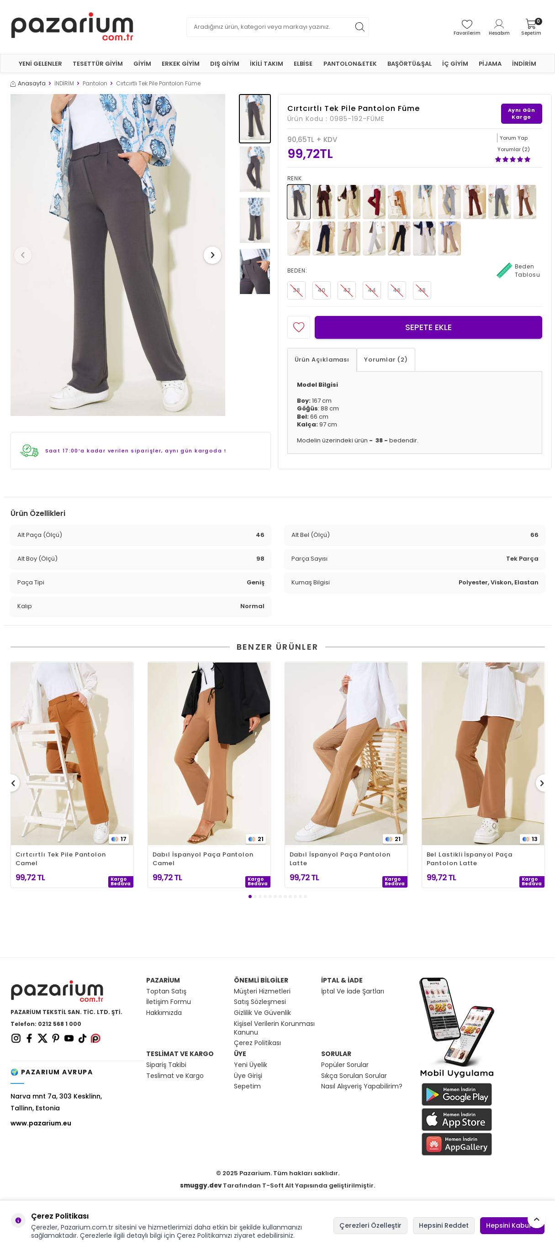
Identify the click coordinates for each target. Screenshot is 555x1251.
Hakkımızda (164, 1013)
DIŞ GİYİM (224, 63)
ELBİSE (303, 63)
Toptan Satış (166, 991)
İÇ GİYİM (455, 63)
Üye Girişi (248, 1076)
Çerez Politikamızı (204, 1235)
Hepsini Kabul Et (512, 1225)
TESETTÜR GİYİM (98, 63)
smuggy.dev (201, 1185)
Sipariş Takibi (166, 1065)
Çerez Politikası (257, 1043)
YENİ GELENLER (40, 63)
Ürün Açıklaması (322, 359)
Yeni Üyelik (250, 1065)
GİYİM (142, 63)
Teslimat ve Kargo (175, 1076)
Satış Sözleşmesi (260, 1002)
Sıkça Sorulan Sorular (354, 1076)
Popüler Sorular (345, 1065)
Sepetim (247, 1086)
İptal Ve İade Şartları (352, 991)
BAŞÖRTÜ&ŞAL (409, 63)
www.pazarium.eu (41, 1123)
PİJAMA (490, 63)
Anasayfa (28, 83)
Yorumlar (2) (386, 359)
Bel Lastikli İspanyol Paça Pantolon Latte (470, 858)
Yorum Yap (514, 138)
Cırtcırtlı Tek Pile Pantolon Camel (61, 858)
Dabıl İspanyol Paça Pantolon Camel (203, 858)
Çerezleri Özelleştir (370, 1225)
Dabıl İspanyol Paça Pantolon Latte (340, 858)
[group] (118, 255)
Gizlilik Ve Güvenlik (262, 1013)
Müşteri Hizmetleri (262, 991)
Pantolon (95, 83)
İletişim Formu (168, 1002)
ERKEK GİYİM (181, 63)
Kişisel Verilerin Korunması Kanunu (274, 1028)
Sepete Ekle (428, 327)
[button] (26, 255)
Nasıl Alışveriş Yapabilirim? (361, 1086)
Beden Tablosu (518, 271)
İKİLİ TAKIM (266, 63)
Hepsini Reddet (444, 1225)
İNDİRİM (524, 63)
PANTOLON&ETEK (350, 63)
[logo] (72, 27)
